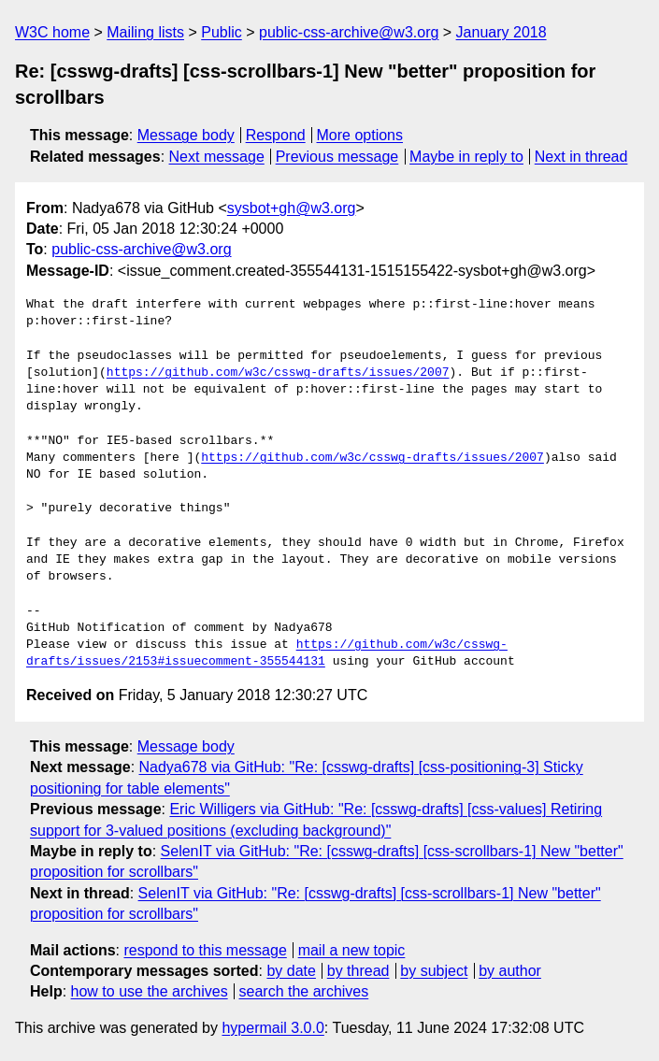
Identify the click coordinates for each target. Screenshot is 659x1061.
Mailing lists (145, 32)
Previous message (337, 157)
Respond (276, 135)
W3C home (52, 32)
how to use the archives (149, 991)
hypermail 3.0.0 (272, 1028)
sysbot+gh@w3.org (291, 208)
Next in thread (581, 157)
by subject (433, 971)
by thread (358, 971)
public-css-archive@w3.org (348, 32)
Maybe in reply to (466, 157)
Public (221, 32)
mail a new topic (352, 950)
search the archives (304, 991)
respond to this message (204, 950)
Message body (186, 135)
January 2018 (501, 32)
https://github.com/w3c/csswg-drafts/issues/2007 (278, 373)
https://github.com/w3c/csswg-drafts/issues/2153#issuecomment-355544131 (267, 653)
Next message (217, 157)
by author (510, 971)
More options (360, 135)
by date (290, 971)
